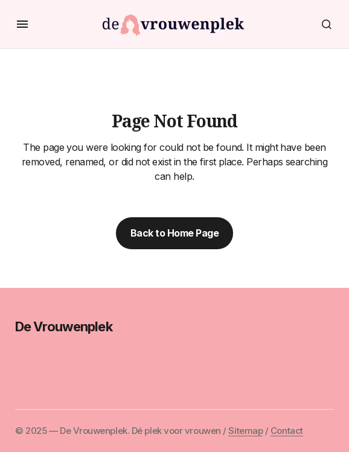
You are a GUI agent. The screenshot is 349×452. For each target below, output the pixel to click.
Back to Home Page (174, 233)
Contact (287, 430)
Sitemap (245, 430)
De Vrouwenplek (63, 326)
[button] (22, 24)
